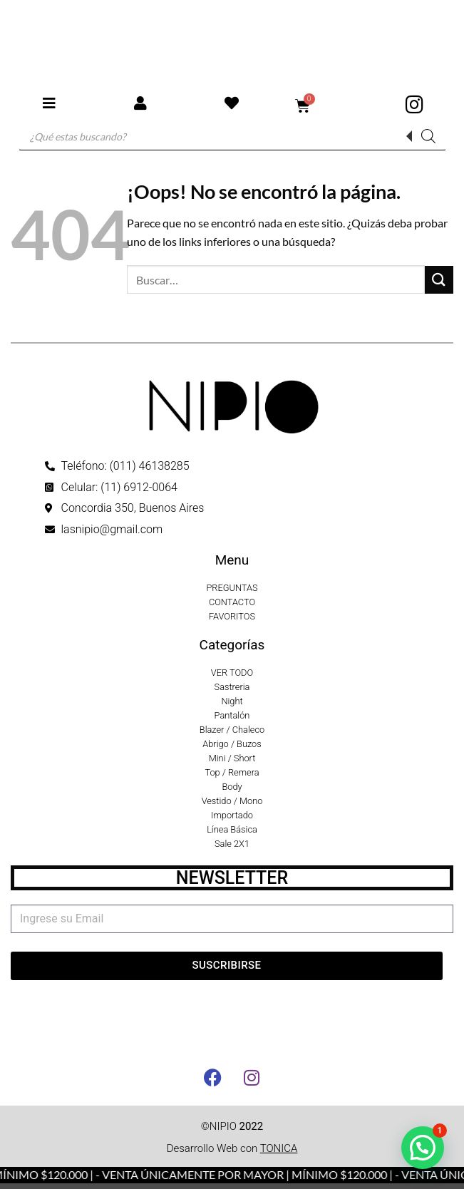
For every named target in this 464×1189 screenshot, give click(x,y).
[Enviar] (439, 280)
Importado (232, 815)
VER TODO (232, 672)
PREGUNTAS (231, 587)
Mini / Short (232, 758)
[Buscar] (428, 136)
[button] (422, 1147)
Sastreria (232, 686)
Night (231, 701)
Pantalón (232, 715)
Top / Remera (232, 772)
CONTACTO (232, 602)
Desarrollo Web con (232, 1148)
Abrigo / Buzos (232, 743)
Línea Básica (232, 829)
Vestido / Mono (232, 801)
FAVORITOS (232, 616)
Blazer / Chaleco (232, 729)
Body (232, 786)
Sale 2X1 (232, 843)
